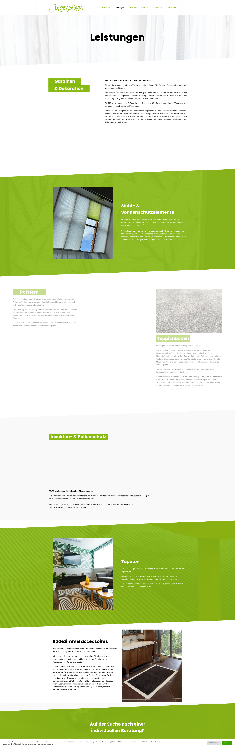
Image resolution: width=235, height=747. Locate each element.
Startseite (106, 7)
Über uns (133, 7)
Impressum (157, 7)
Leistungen (119, 7)
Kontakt (144, 7)
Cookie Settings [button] (213, 743)
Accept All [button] (227, 743)
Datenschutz (172, 7)
